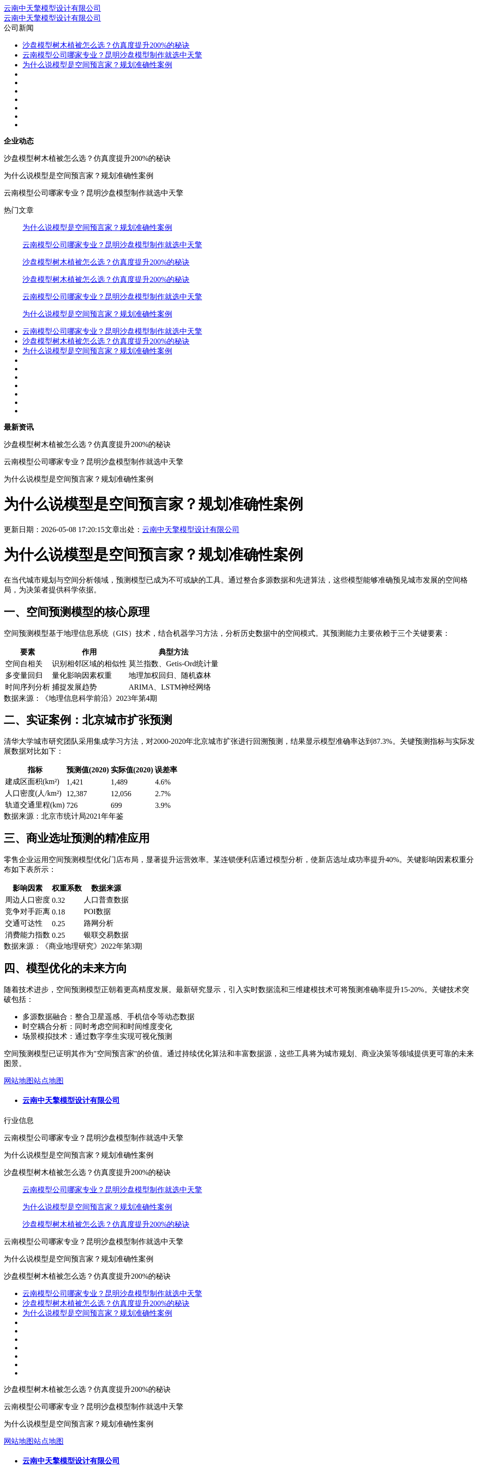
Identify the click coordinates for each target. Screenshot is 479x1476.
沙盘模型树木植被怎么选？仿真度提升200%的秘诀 (105, 45)
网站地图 (19, 1081)
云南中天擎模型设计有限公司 (52, 8)
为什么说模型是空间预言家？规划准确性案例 (97, 65)
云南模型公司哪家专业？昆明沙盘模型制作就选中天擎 (112, 55)
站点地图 (49, 1081)
